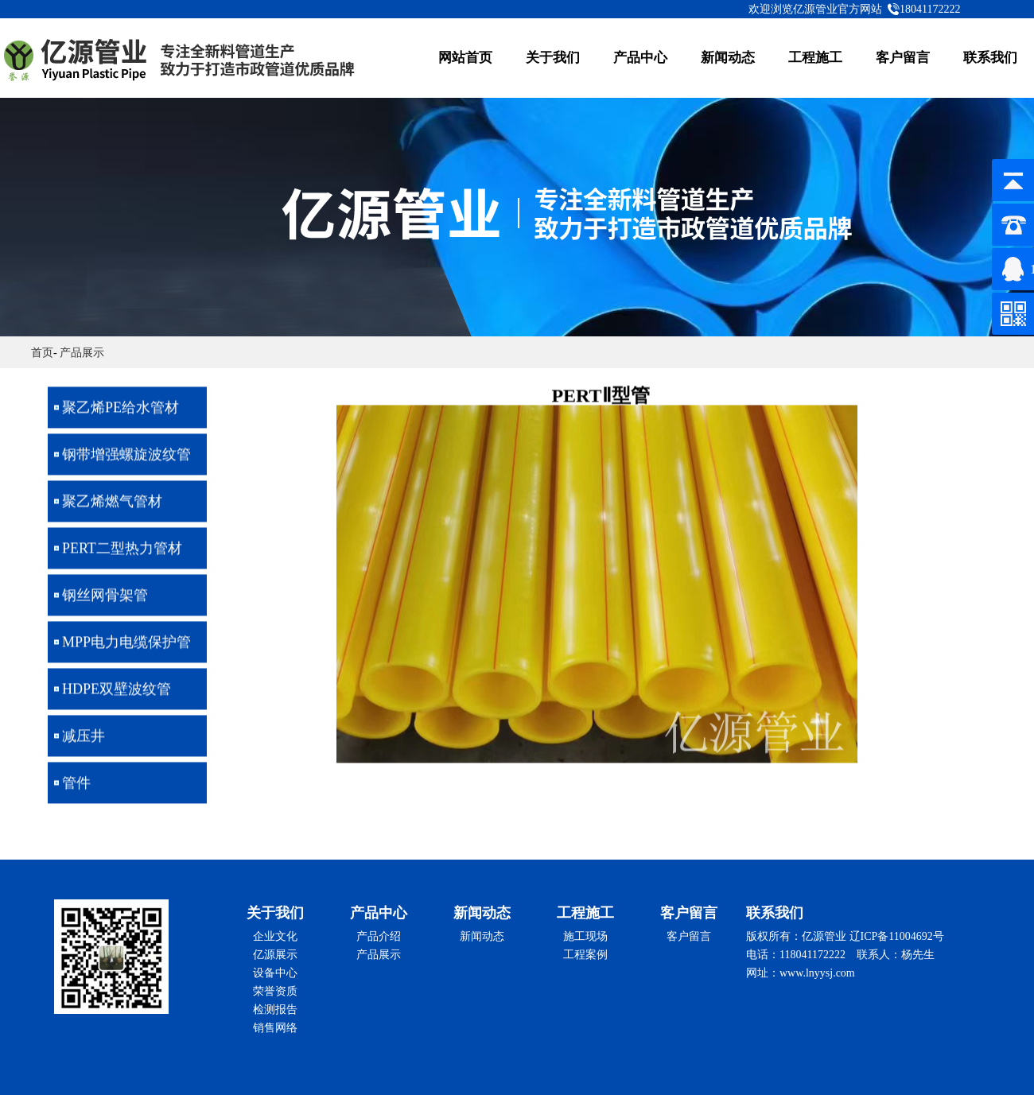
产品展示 (81, 353)
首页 (42, 353)
